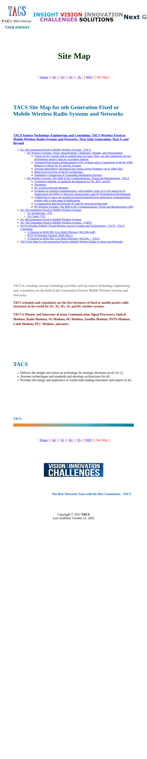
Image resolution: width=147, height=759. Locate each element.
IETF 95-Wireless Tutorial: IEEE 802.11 (50, 235)
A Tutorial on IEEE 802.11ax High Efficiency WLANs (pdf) (61, 232)
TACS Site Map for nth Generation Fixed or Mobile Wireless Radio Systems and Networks (71, 241)
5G (63, 77)
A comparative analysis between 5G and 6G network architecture (71, 203)
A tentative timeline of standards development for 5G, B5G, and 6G (72, 181)
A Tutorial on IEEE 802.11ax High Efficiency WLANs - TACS (63, 238)
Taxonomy (40, 184)
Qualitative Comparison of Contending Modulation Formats (68, 175)
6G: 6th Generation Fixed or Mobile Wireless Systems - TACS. (56, 149)
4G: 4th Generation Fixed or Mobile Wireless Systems (50, 219)
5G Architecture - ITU (40, 213)
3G (79, 77)
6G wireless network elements (51, 187)
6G (54, 77)
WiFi (89, 77)
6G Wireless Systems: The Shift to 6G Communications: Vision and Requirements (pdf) (83, 206)
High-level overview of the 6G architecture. (59, 171)
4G (71, 77)
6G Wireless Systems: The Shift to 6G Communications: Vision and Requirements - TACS (78, 178)
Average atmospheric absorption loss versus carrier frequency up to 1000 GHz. (78, 168)
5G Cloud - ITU (36, 216)
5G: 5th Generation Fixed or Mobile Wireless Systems (50, 209)
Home (44, 77)
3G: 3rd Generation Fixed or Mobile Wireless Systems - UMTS (56, 222)
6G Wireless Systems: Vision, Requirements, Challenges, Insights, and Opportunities (75, 152)
